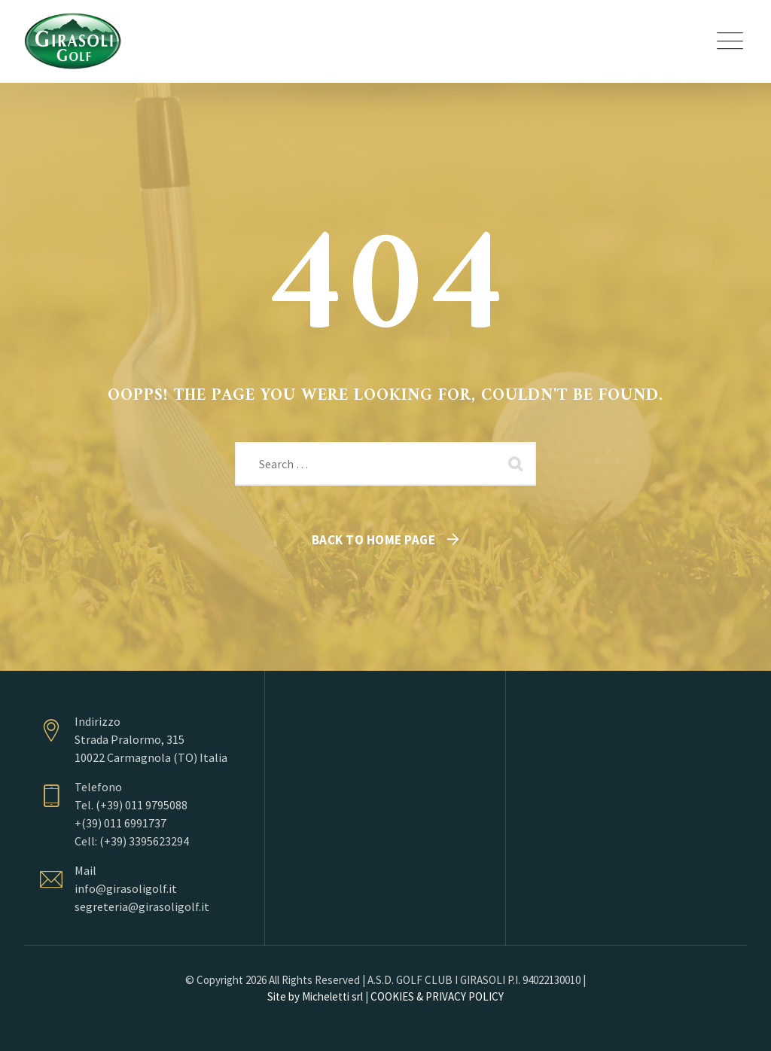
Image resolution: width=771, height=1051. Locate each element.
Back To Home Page (374, 540)
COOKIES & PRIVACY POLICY (437, 996)
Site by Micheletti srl (315, 996)
